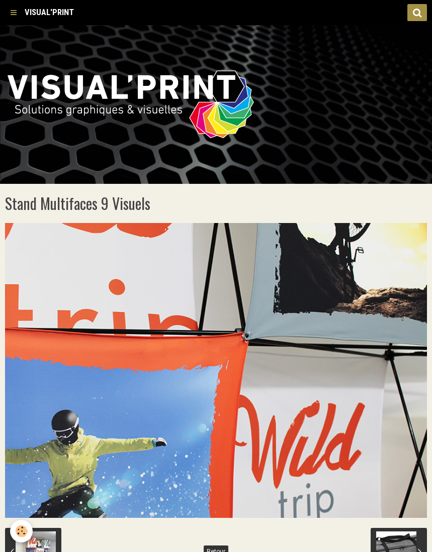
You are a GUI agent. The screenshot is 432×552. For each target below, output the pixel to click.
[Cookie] (21, 531)
